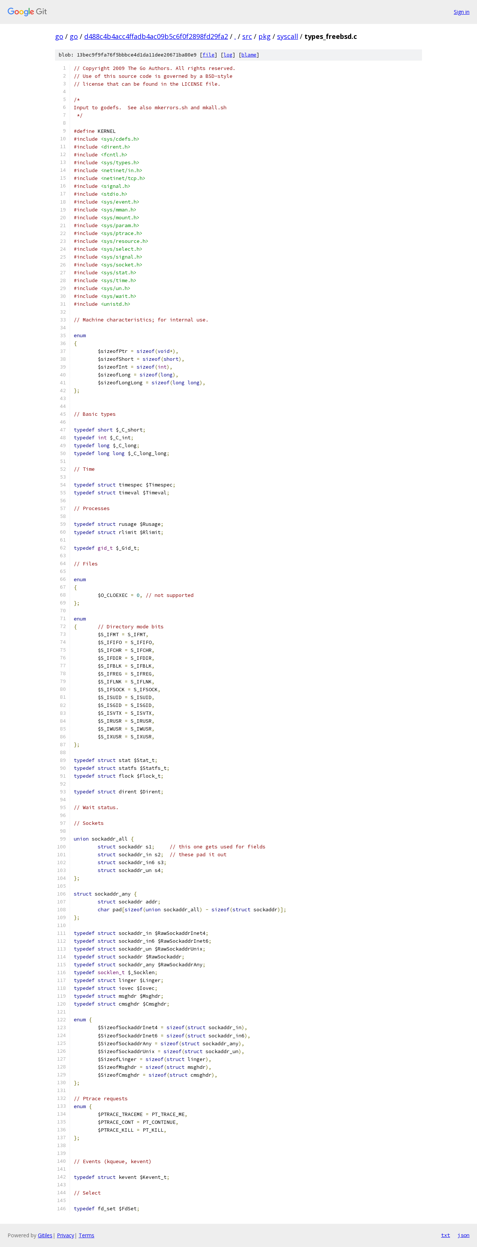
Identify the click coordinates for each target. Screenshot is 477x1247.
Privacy (65, 1235)
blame (248, 55)
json (464, 1235)
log (228, 55)
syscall (287, 36)
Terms (86, 1235)
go (59, 36)
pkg (264, 36)
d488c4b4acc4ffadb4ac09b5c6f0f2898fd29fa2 (156, 36)
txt (445, 1235)
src (247, 36)
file (209, 55)
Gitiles (45, 1235)
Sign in (462, 11)
